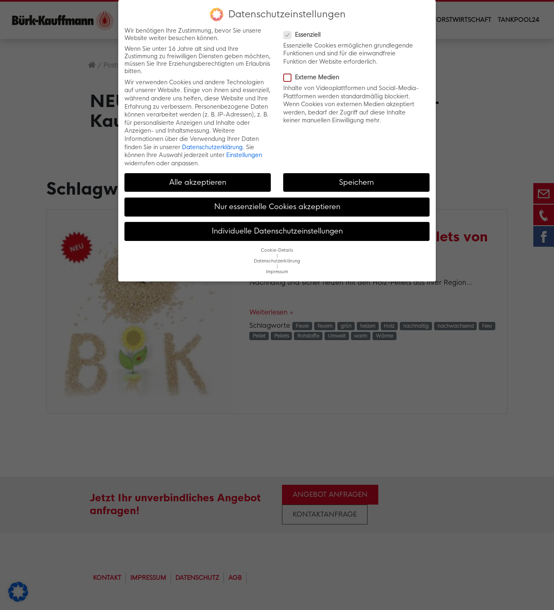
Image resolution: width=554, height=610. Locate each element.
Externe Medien (313, 77)
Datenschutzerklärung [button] (277, 261)
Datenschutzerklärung (212, 147)
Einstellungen (244, 155)
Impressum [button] (277, 271)
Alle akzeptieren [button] (197, 182)
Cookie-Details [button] (277, 250)
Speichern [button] (356, 182)
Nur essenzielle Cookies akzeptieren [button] (277, 206)
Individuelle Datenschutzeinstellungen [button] (277, 231)
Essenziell (304, 34)
